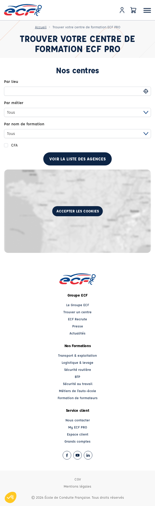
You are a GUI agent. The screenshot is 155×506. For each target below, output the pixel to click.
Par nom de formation (24, 124)
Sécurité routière (77, 369)
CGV (77, 479)
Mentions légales (77, 486)
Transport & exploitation (77, 355)
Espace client (77, 434)
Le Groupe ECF (77, 305)
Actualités (77, 333)
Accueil (41, 27)
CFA (14, 145)
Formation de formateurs (78, 398)
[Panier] (133, 10)
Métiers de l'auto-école (77, 391)
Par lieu (11, 81)
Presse (77, 326)
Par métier (13, 102)
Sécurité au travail (77, 383)
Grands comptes (77, 441)
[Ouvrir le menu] (147, 10)
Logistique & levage (77, 362)
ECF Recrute (77, 319)
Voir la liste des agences (77, 158)
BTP (77, 376)
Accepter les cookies (77, 211)
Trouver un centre (77, 312)
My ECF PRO (77, 427)
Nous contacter (77, 420)
